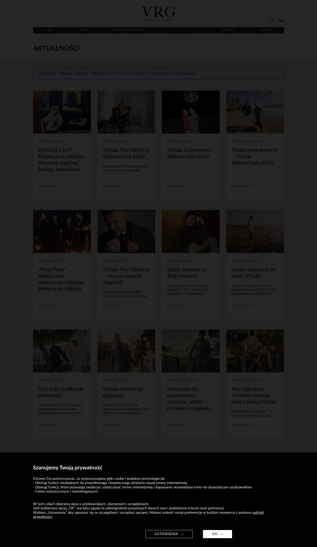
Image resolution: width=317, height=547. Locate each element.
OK (215, 534)
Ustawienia (166, 534)
